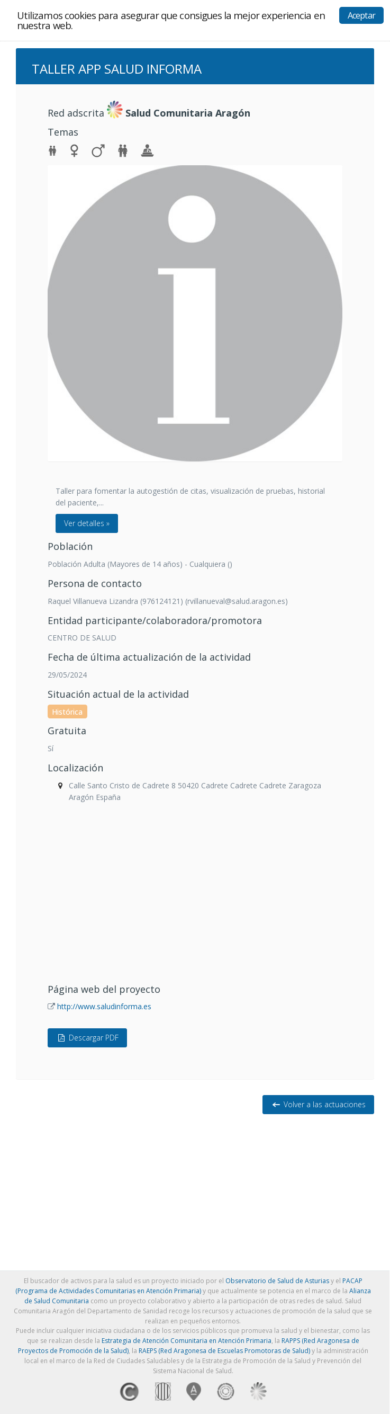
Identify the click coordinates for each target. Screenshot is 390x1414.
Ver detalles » (87, 523)
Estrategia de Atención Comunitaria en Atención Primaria (186, 1340)
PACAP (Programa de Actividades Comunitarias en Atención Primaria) (188, 1285)
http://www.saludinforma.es (104, 1006)
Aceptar (361, 15)
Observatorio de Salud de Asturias (277, 1280)
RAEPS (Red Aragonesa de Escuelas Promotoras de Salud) (224, 1350)
